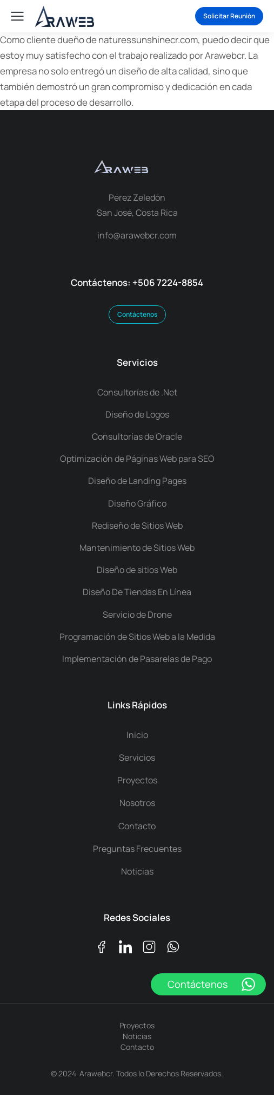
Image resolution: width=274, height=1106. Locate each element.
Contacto (137, 1047)
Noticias (137, 1036)
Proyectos (137, 1025)
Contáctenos (137, 314)
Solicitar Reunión (229, 16)
